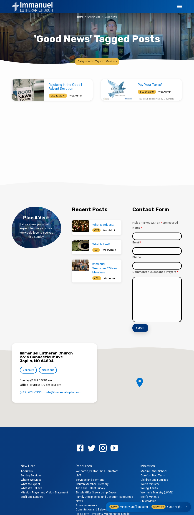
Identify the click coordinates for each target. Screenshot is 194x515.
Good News (112, 16)
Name (137, 227)
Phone (136, 257)
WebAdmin (76, 95)
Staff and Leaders (32, 496)
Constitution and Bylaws (91, 509)
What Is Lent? (101, 244)
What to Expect (30, 483)
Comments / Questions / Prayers (155, 272)
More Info (29, 370)
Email (136, 242)
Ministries (148, 466)
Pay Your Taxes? (150, 85)
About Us (27, 471)
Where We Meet (31, 479)
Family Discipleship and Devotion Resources (104, 496)
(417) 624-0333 (31, 392)
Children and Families (154, 479)
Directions (49, 370)
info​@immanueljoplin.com (63, 392)
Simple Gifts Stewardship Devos (96, 492)
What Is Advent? (103, 224)
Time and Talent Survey (90, 488)
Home (79, 16)
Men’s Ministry (150, 496)
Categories (85, 61)
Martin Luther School (154, 471)
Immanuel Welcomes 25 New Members (104, 268)
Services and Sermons (90, 479)
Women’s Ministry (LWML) (157, 492)
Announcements (86, 505)
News (79, 501)
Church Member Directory (92, 483)
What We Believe (31, 488)
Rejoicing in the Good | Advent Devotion (65, 87)
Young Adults (149, 488)
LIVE (78, 475)
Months (112, 61)
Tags (99, 61)
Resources (84, 466)
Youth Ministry (150, 483)
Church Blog (94, 16)
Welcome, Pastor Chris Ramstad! (97, 471)
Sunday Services (31, 475)
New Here (28, 466)
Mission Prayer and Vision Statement (44, 492)
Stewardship (148, 501)
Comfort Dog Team (153, 475)
